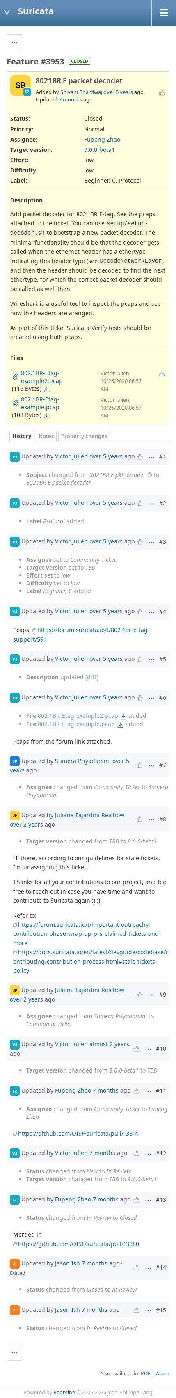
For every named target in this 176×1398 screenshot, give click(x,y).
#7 (162, 765)
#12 (161, 1153)
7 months (70, 99)
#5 (162, 659)
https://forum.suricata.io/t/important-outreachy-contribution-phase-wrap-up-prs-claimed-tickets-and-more (87, 934)
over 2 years (26, 824)
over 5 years (118, 92)
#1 (162, 457)
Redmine (64, 1392)
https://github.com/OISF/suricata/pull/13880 (78, 1244)
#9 (162, 994)
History (21, 436)
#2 (162, 503)
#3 (162, 541)
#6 (162, 697)
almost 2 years (109, 1044)
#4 (162, 611)
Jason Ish (67, 1263)
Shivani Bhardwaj (81, 92)
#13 (161, 1199)
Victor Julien (71, 456)
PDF (146, 1373)
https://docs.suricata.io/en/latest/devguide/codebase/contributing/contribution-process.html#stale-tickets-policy (91, 961)
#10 (161, 1048)
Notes (46, 436)
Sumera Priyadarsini (83, 760)
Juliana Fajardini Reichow (89, 814)
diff (92, 677)
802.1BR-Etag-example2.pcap (78, 716)
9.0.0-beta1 (99, 150)
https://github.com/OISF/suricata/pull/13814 (78, 1133)
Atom (162, 1373)
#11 (161, 1091)
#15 (161, 1310)
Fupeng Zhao (102, 139)
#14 (161, 1267)
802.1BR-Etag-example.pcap (76, 724)
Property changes (84, 436)
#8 (162, 819)
